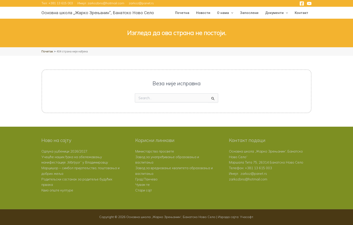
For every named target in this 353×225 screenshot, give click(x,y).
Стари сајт (143, 190)
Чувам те (142, 184)
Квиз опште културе (57, 190)
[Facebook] (301, 3)
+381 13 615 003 (60, 3)
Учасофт (246, 217)
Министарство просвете (154, 151)
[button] (231, 12)
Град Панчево (146, 179)
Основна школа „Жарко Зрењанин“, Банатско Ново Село (97, 12)
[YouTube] (309, 3)
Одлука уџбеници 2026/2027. (64, 151)
